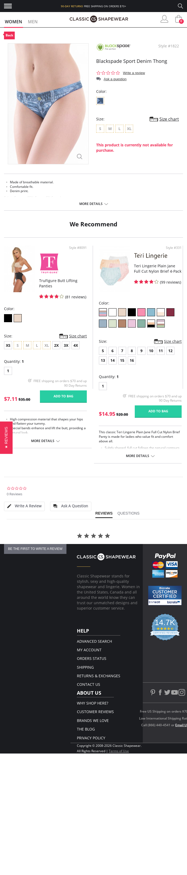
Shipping (85, 667)
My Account (89, 649)
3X (66, 345)
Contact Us (88, 684)
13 (103, 360)
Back (9, 35)
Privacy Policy (91, 737)
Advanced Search (94, 641)
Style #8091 (78, 248)
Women (13, 22)
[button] (6, 437)
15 (122, 360)
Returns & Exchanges (98, 675)
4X (75, 345)
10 (151, 350)
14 (112, 360)
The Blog (86, 729)
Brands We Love (93, 720)
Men (33, 22)
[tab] (24, 506)
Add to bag (63, 396)
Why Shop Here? (92, 703)
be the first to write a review (35, 549)
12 (170, 350)
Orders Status (91, 658)
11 (161, 350)
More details (91, 204)
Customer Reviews (95, 711)
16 (132, 360)
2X (56, 345)
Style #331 (174, 248)
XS (8, 345)
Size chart (169, 119)
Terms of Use (119, 751)
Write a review (134, 73)
